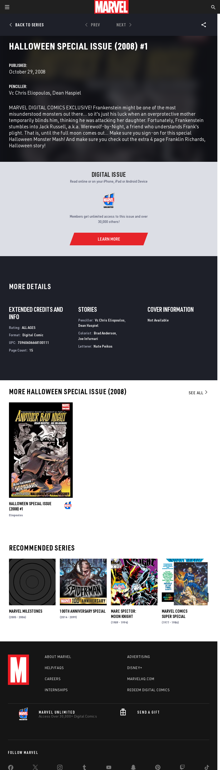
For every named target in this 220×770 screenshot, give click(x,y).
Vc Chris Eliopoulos (29, 93)
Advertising (138, 657)
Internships (56, 690)
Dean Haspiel (66, 93)
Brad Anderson (105, 333)
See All (198, 392)
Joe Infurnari (88, 338)
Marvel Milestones (25, 611)
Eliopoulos (16, 515)
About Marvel (58, 657)
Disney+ (134, 668)
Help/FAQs (54, 668)
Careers (53, 679)
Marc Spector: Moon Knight (123, 613)
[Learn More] (109, 239)
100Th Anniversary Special (83, 611)
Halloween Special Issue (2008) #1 (30, 506)
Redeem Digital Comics (148, 690)
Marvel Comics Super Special (174, 613)
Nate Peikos (103, 346)
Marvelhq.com (140, 679)
